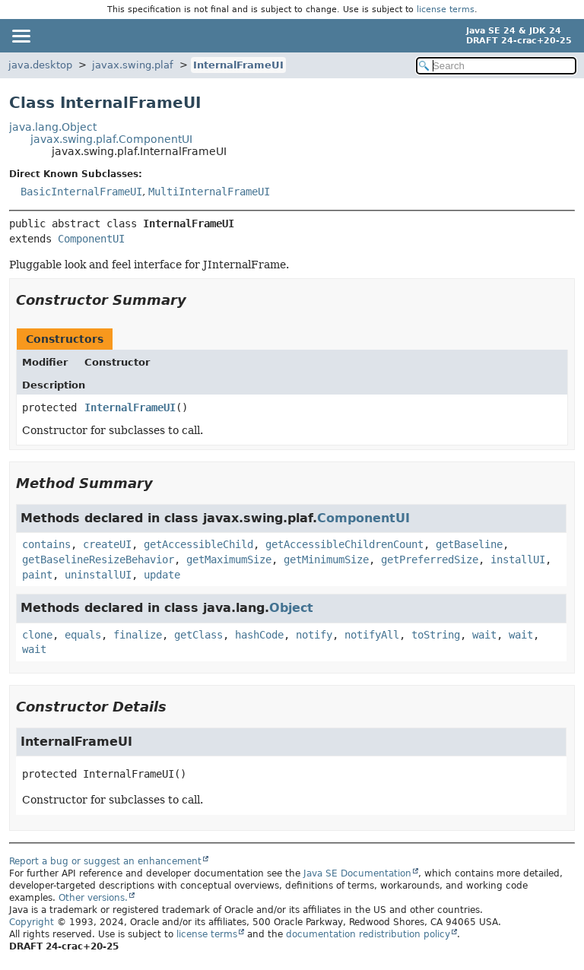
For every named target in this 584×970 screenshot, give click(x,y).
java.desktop (40, 65)
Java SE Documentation (357, 873)
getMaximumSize (228, 559)
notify (314, 635)
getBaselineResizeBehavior (98, 559)
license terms (445, 9)
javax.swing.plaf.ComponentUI (111, 139)
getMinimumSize (326, 559)
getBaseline (469, 544)
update (162, 575)
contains (46, 544)
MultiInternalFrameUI (209, 191)
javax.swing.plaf (132, 65)
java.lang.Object (53, 127)
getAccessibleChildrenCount (344, 544)
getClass (198, 635)
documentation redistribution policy (368, 934)
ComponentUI (91, 239)
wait (484, 635)
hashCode (259, 635)
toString (435, 635)
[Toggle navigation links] (20, 35)
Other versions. (93, 897)
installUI (517, 559)
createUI (107, 544)
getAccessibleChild (198, 544)
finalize (137, 635)
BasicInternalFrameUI (81, 191)
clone (37, 635)
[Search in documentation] (496, 65)
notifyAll (371, 635)
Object (291, 608)
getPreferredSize (429, 559)
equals (83, 635)
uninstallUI (98, 575)
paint (37, 575)
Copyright (31, 922)
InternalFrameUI (238, 65)
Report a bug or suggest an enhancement (105, 861)
